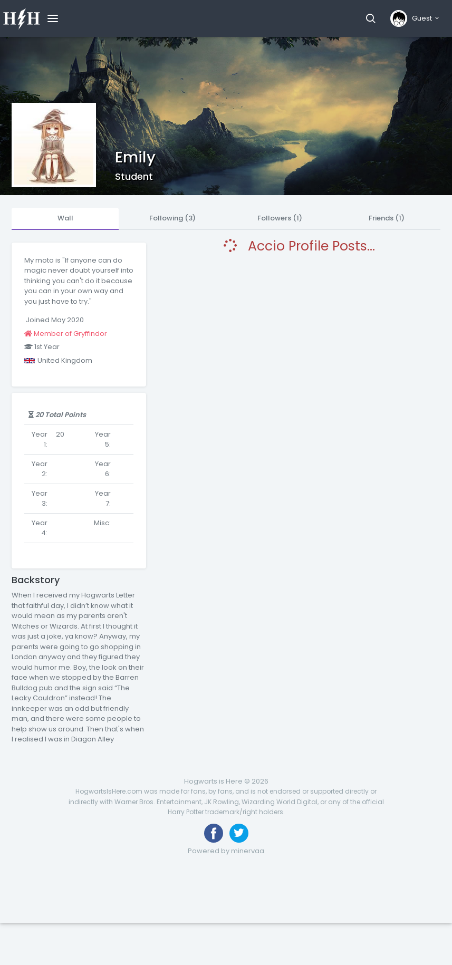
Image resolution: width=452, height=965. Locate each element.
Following (172, 218)
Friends (387, 218)
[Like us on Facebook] (213, 833)
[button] (370, 18)
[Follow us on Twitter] (238, 833)
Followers (279, 218)
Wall (65, 218)
